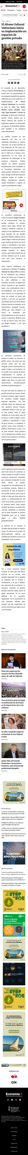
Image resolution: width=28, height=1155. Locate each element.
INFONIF (3, 10)
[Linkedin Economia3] (20, 1100)
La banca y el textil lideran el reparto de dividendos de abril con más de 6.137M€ (12, 812)
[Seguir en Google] (21, 74)
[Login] (24, 6)
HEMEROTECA (14, 1147)
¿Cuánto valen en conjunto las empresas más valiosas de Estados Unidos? (13, 829)
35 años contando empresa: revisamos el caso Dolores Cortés (12, 734)
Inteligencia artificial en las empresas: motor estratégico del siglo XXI (12, 823)
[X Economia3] (16, 1100)
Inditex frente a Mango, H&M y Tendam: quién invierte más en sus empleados (13, 818)
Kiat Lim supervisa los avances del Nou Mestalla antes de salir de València (11, 673)
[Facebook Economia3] (12, 1100)
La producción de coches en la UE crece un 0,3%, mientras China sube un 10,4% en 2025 (13, 835)
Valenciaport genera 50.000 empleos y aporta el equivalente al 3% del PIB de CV (13, 879)
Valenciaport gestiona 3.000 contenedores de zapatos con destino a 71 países (13, 884)
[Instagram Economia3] (8, 1100)
